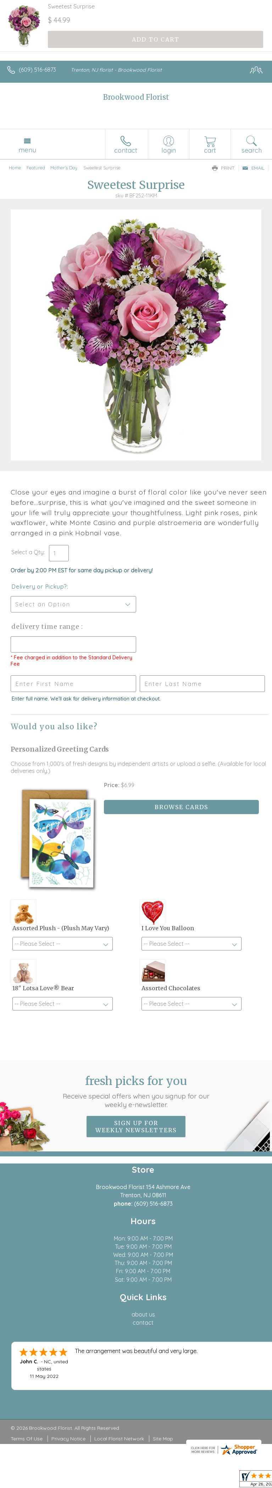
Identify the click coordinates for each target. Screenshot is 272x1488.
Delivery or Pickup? (39, 586)
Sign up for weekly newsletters (136, 1126)
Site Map (163, 1438)
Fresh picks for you (135, 1091)
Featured (36, 167)
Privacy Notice (68, 1438)
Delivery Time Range (46, 626)
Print (223, 168)
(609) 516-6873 (37, 69)
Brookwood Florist (136, 97)
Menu (27, 150)
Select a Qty (27, 552)
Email (253, 168)
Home (15, 167)
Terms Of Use (27, 1438)
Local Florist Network (119, 1438)
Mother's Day (63, 167)
